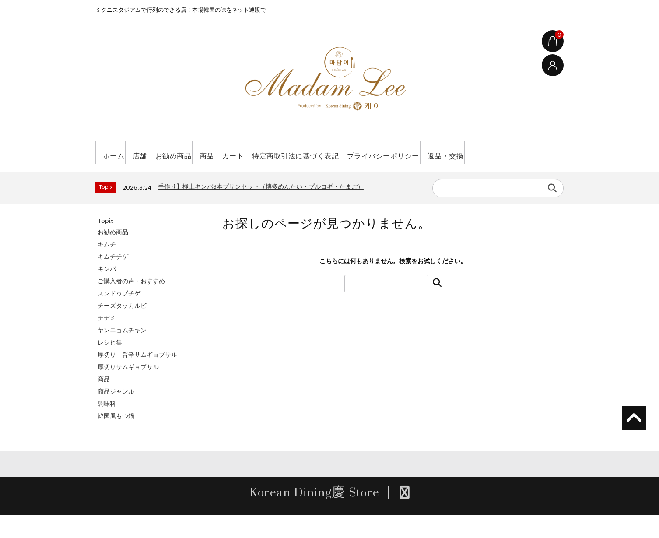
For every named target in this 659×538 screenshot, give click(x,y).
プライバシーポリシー (464, 152)
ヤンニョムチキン (122, 353)
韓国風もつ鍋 (116, 439)
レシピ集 (110, 365)
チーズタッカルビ (122, 328)
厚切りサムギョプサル (128, 390)
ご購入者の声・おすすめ (131, 304)
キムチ (107, 267)
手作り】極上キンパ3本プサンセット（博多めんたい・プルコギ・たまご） (261, 209)
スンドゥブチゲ (119, 316)
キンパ (107, 291)
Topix (105, 243)
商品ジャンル (116, 414)
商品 (246, 152)
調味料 (107, 426)
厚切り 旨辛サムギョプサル (137, 377)
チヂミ (107, 341)
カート (284, 152)
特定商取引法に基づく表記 (361, 152)
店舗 (154, 152)
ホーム (116, 152)
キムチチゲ (113, 279)
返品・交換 (124, 175)
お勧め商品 (201, 152)
